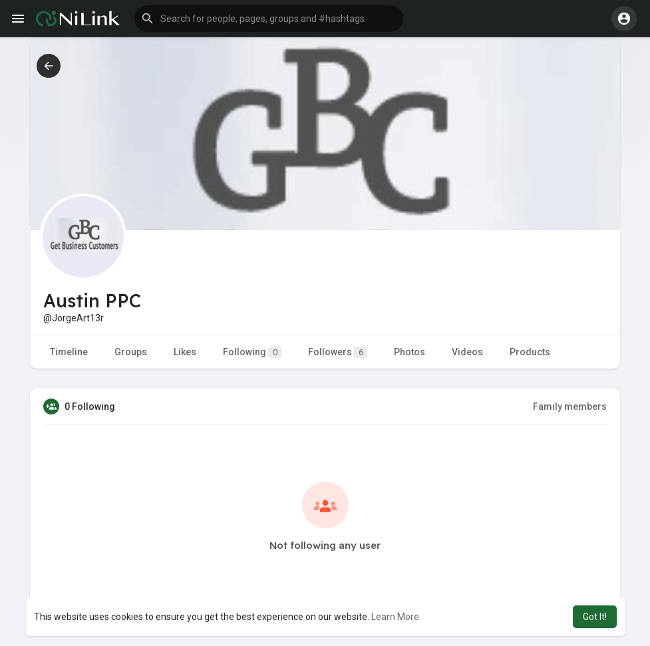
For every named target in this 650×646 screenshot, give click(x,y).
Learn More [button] (395, 616)
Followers (337, 352)
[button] (268, 18)
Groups (130, 352)
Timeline (69, 352)
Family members (570, 406)
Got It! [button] (595, 616)
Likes (185, 352)
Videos (467, 352)
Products (530, 352)
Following (252, 352)
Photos (409, 352)
